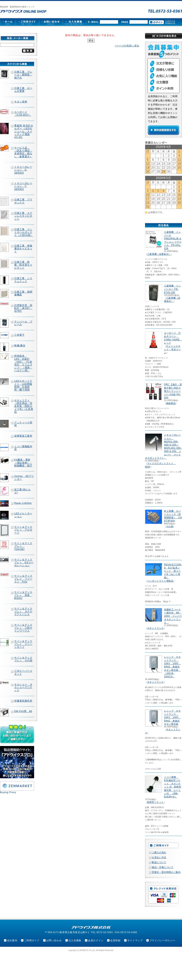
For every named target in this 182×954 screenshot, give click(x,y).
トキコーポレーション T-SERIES (23, 186)
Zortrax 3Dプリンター (24, 477)
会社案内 (12, 940)
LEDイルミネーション (23, 515)
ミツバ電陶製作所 (23, 448)
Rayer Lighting (22, 503)
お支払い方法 (159, 857)
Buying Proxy (8, 792)
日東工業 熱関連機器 (23, 293)
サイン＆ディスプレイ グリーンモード (23, 644)
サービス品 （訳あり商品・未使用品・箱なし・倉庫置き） (23, 152)
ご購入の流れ (159, 852)
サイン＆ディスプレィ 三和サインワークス (23, 627)
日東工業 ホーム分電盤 (23, 89)
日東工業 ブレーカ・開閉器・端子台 (23, 74)
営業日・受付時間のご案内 (166, 872)
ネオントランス (155, 628)
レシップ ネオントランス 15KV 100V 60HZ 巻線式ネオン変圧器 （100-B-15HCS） (172, 667)
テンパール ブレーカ (23, 323)
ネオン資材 (20, 101)
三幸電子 (19, 334)
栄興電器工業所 (23, 435)
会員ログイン (96, 940)
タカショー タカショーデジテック (23, 687)
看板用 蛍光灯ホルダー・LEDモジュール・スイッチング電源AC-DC (23, 131)
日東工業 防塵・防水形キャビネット (23, 265)
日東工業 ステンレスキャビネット (23, 216)
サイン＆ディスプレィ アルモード (23, 529)
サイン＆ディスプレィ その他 (23, 659)
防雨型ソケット (155, 802)
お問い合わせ (54, 940)
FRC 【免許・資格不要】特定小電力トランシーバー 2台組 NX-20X (173, 391)
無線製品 (171, 403)
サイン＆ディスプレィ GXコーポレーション (24, 562)
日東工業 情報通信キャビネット (23, 248)
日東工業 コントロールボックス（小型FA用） (23, 232)
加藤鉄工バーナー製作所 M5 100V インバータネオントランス (173, 616)
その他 (169, 526)
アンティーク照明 (23, 424)
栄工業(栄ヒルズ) (22, 491)
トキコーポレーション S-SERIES (23, 169)
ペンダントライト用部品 (160, 581)
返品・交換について (162, 867)
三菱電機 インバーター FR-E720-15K (172, 289)
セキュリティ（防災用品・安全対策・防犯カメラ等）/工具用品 (23, 406)
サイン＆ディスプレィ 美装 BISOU (23, 595)
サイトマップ (135, 940)
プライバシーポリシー (162, 940)
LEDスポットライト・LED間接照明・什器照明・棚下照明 (23, 385)
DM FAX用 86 (23, 711)
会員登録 (115, 940)
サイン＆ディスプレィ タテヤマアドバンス (23, 611)
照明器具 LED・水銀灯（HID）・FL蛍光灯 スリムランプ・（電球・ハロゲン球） (23, 363)
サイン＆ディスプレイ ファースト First (23, 578)
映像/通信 (19, 345)
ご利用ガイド (32, 940)
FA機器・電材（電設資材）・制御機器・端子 (23, 462)
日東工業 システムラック (23, 280)
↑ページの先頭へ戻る (127, 45)
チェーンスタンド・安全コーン (172, 349)
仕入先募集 (74, 940)
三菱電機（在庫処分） (159, 254)
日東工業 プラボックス (23, 201)
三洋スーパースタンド (23, 672)
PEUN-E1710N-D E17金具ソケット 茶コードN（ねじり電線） (173, 571)
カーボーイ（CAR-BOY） (22, 113)
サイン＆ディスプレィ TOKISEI (23, 546)
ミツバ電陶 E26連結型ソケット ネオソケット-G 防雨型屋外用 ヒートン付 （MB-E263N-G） (172, 787)
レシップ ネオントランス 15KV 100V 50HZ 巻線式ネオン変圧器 (172, 717)
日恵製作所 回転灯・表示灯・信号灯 (23, 308)
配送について (159, 862)
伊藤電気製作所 (23, 700)
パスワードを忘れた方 (170, 22)
